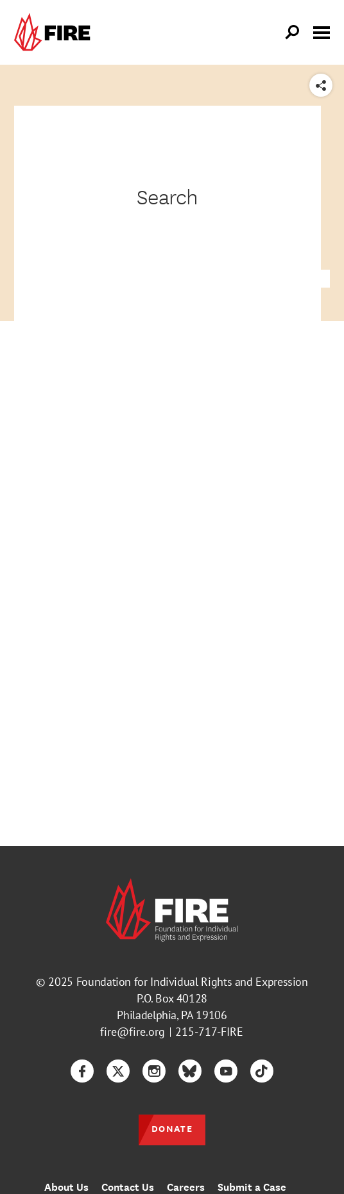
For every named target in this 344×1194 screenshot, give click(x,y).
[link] (55, 32)
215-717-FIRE (209, 1031)
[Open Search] (292, 32)
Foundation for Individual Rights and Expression (192, 981)
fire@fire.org (132, 1031)
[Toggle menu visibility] (321, 31)
